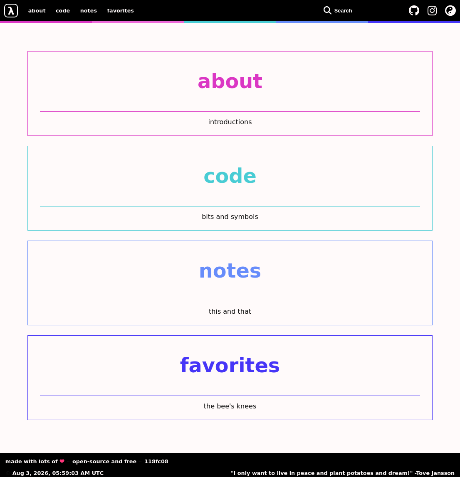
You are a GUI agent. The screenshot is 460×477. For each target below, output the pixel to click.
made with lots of (34, 461)
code (63, 10)
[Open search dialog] (360, 10)
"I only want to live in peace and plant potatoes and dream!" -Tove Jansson (343, 473)
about (37, 10)
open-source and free (104, 461)
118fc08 (156, 461)
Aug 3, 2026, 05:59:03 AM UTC (58, 473)
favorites (120, 10)
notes (88, 10)
